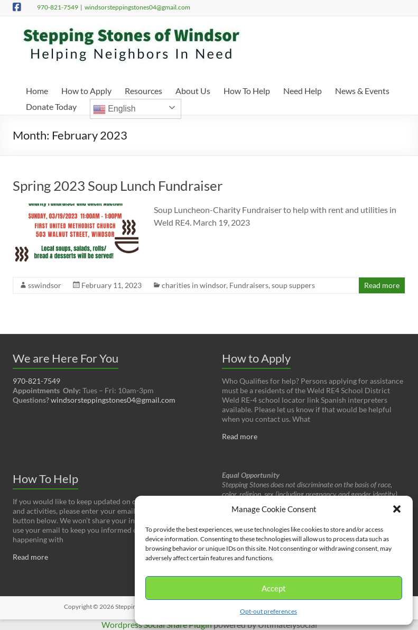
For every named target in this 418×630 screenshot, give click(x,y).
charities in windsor (194, 285)
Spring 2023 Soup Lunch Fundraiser (117, 185)
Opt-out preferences (268, 611)
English (114, 109)
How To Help (247, 91)
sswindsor (44, 285)
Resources (143, 91)
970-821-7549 (57, 7)
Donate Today (51, 106)
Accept (274, 588)
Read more (382, 285)
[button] (397, 509)
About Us (192, 91)
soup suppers (293, 285)
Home (37, 91)
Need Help (302, 91)
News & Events (362, 91)
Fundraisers (248, 285)
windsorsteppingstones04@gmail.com (137, 7)
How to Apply (86, 91)
